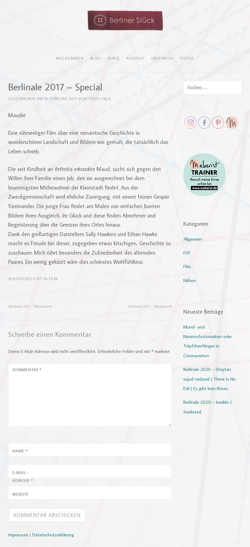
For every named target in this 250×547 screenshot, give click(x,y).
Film (53, 278)
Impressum (18, 535)
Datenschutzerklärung (53, 535)
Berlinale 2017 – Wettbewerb (30, 306)
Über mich (162, 58)
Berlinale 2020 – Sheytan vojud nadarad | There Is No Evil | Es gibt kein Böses (209, 378)
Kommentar (27, 369)
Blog (95, 58)
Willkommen (70, 58)
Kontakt (136, 58)
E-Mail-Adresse (22, 476)
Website (20, 494)
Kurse (114, 58)
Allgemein (192, 239)
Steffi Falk (100, 98)
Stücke (187, 58)
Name (20, 450)
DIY (186, 253)
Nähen (189, 280)
